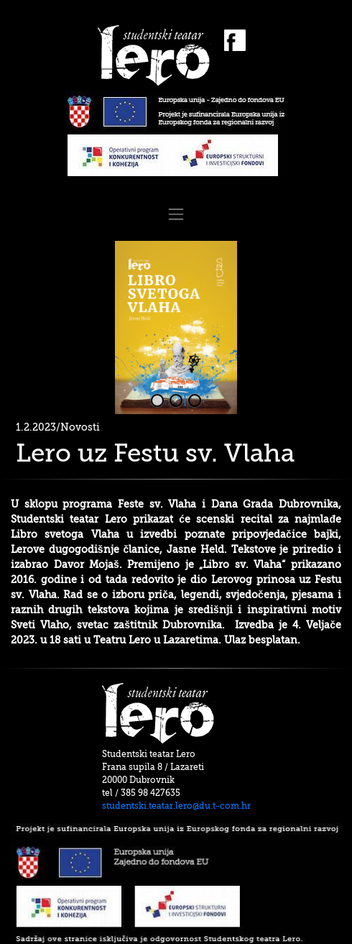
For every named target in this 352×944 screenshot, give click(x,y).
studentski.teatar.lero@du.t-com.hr (176, 806)
